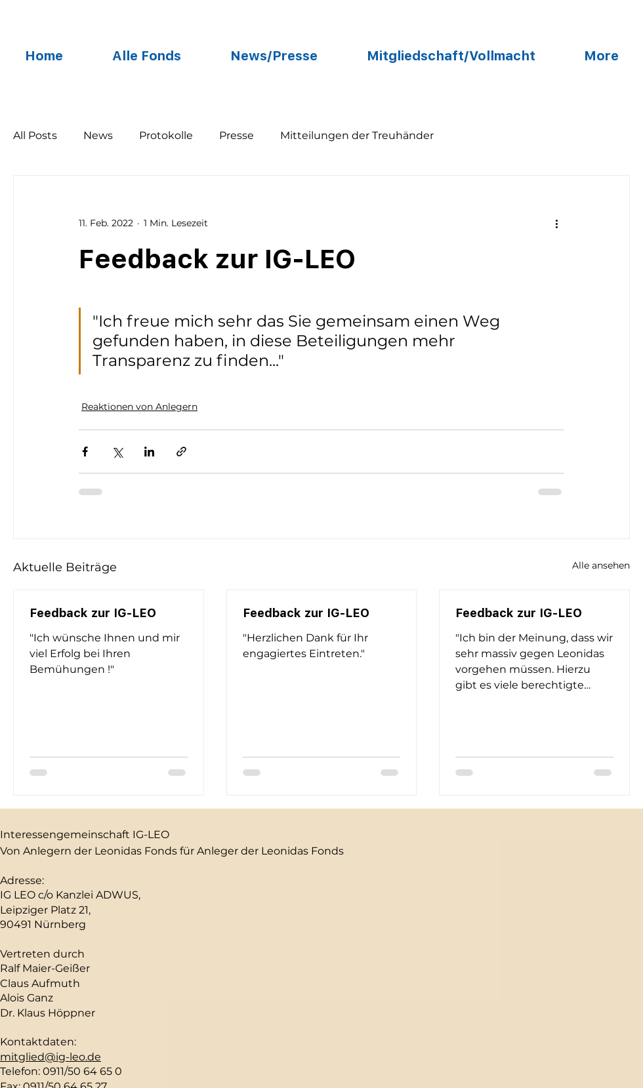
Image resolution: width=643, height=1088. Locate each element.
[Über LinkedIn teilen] (149, 451)
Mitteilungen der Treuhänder (357, 135)
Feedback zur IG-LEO (93, 613)
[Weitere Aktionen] (556, 223)
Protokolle (166, 135)
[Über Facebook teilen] (85, 451)
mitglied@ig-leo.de (50, 1057)
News (98, 135)
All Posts (35, 135)
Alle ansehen (601, 565)
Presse (236, 135)
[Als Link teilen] (181, 451)
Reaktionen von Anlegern (139, 407)
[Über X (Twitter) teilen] (117, 451)
